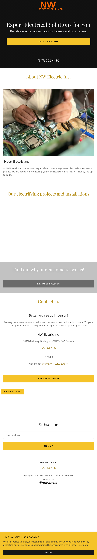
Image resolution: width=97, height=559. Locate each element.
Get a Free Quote (49, 41)
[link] (48, 6)
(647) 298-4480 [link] (48, 60)
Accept (48, 552)
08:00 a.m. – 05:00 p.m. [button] (53, 363)
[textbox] (48, 435)
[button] (67, 364)
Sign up (48, 446)
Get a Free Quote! (48, 378)
